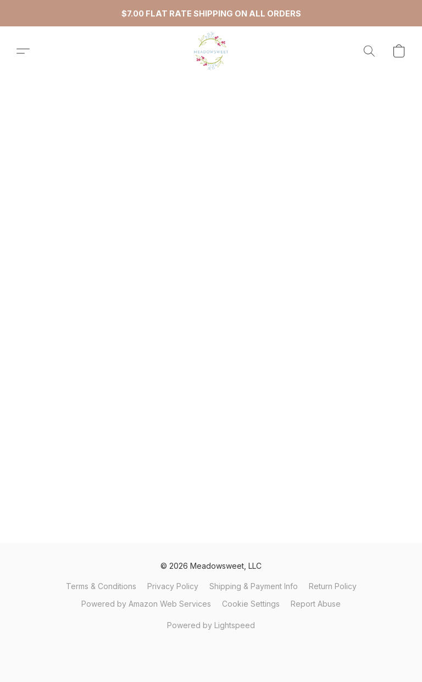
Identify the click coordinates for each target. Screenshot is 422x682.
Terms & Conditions (101, 586)
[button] (211, 51)
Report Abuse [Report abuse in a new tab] (316, 603)
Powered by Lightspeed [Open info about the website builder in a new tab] (211, 625)
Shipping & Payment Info (253, 586)
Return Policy (333, 586)
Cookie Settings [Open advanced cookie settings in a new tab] (251, 603)
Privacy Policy (172, 586)
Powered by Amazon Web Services (146, 603)
